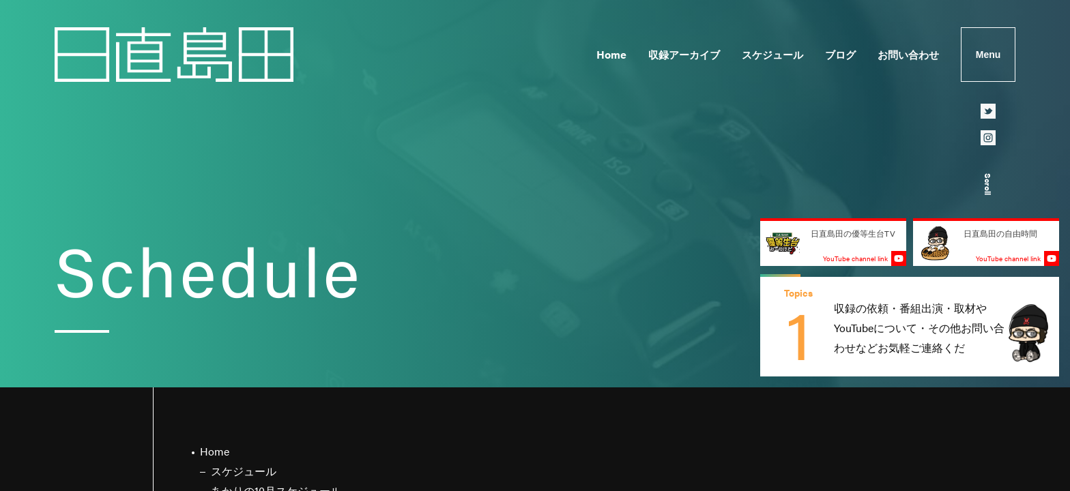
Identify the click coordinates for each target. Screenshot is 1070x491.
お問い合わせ (908, 54)
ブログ (840, 54)
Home (611, 54)
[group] (909, 326)
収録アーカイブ (684, 54)
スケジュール (772, 54)
